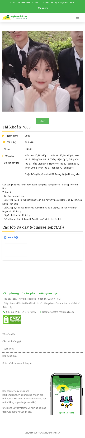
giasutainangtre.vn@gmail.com (59, 2)
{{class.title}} (11, 237)
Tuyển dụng (8, 348)
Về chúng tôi (8, 334)
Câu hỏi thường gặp (12, 341)
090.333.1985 (19, 2)
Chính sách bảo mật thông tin (17, 363)
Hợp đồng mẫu (9, 356)
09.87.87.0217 (32, 2)
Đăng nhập (43, 8)
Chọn (42, 121)
